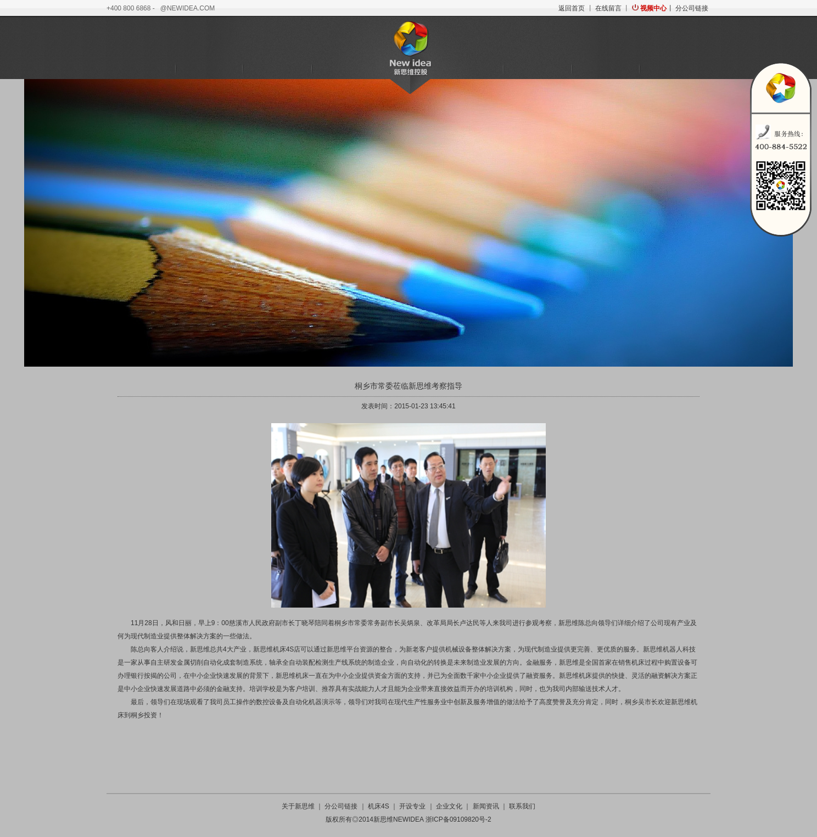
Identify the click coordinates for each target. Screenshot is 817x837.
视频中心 (653, 8)
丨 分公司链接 (687, 8)
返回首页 (571, 8)
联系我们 (674, 69)
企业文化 (537, 69)
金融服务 (345, 69)
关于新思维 (140, 69)
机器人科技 (276, 69)
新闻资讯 (605, 69)
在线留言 (608, 8)
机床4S (209, 69)
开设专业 (412, 806)
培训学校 (469, 69)
